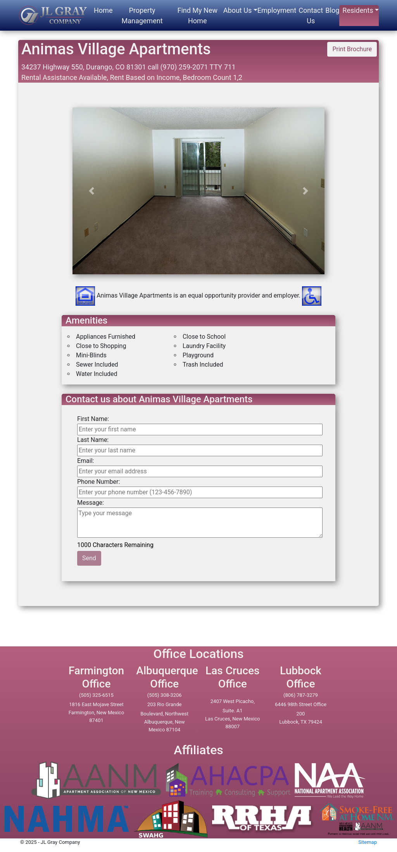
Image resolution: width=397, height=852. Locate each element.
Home (103, 10)
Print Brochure (352, 49)
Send (89, 558)
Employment (276, 10)
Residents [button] (357, 10)
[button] (91, 190)
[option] (198, 259)
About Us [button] (237, 10)
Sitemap (367, 842)
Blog (332, 10)
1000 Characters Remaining (116, 544)
